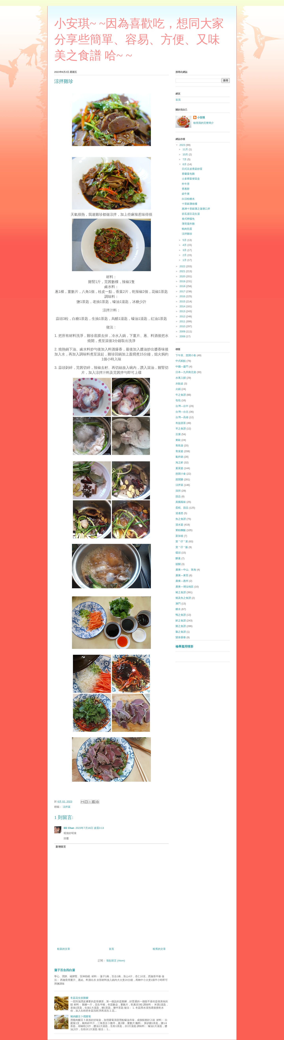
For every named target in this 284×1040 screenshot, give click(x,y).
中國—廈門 (182, 366)
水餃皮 (179, 383)
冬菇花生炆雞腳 (79, 997)
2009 (182, 331)
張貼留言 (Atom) (115, 960)
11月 (186, 149)
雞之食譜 (181, 626)
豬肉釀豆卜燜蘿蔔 (80, 1016)
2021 (182, 271)
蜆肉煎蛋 (187, 228)
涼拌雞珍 (187, 233)
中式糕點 (181, 360)
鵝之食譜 (181, 631)
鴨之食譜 (181, 614)
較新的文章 (63, 948)
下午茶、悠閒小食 (186, 355)
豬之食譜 (181, 592)
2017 (182, 291)
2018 (182, 286)
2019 (182, 281)
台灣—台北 (182, 411)
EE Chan (69, 827)
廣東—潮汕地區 (184, 586)
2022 (182, 266)
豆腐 (178, 434)
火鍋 (178, 389)
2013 (182, 311)
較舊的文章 (159, 948)
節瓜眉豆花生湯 (191, 213)
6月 (185, 164)
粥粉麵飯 (181, 530)
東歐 (178, 439)
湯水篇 (179, 524)
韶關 (178, 564)
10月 (186, 154)
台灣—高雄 (182, 417)
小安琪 (201, 117)
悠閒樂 (179, 479)
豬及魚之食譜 (183, 597)
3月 (185, 250)
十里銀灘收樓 (189, 203)
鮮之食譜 (181, 620)
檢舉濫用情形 (184, 646)
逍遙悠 (179, 513)
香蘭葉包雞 (188, 173)
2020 (182, 276)
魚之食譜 (181, 518)
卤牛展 (186, 193)
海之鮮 (179, 462)
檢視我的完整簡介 (203, 122)
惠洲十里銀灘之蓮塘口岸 (196, 208)
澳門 (178, 603)
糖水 (178, 609)
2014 (182, 306)
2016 (182, 296)
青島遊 (179, 445)
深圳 (178, 490)
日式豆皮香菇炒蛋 (192, 168)
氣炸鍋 (179, 456)
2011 (182, 321)
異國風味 (181, 501)
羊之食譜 (181, 428)
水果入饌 (181, 377)
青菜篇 (179, 451)
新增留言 (61, 846)
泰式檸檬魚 (188, 218)
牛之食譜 (181, 394)
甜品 (178, 496)
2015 (182, 301)
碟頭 (178, 552)
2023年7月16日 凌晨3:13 (89, 827)
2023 (182, 144)
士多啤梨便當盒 (191, 178)
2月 (185, 255)
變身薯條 (181, 637)
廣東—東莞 (182, 575)
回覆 (66, 838)
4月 (185, 245)
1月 (185, 260)
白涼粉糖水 (188, 198)
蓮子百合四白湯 (64, 970)
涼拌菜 (66, 806)
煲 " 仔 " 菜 (182, 541)
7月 (185, 159)
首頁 (111, 948)
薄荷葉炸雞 (188, 223)
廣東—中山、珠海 (186, 569)
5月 (185, 240)
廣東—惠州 (182, 580)
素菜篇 (179, 468)
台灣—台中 (182, 406)
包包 (178, 400)
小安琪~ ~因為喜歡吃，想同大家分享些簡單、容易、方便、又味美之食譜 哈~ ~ (139, 39)
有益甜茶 (181, 423)
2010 (182, 326)
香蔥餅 (186, 188)
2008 (182, 336)
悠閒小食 (181, 473)
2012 (182, 316)
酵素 (178, 558)
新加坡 (179, 535)
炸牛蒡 (186, 183)
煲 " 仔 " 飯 (182, 547)
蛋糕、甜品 (182, 507)
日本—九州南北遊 (186, 372)
